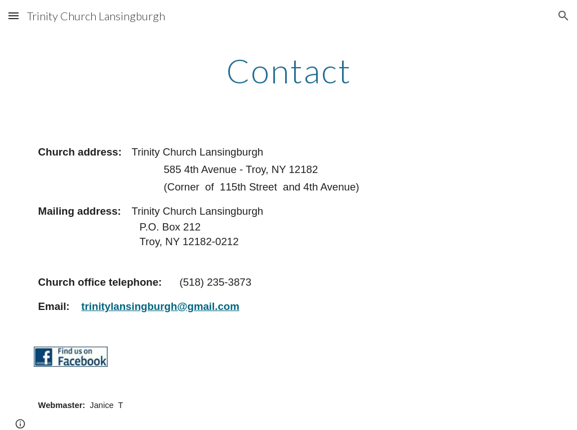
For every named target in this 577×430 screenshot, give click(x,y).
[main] (289, 70)
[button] (13, 15)
